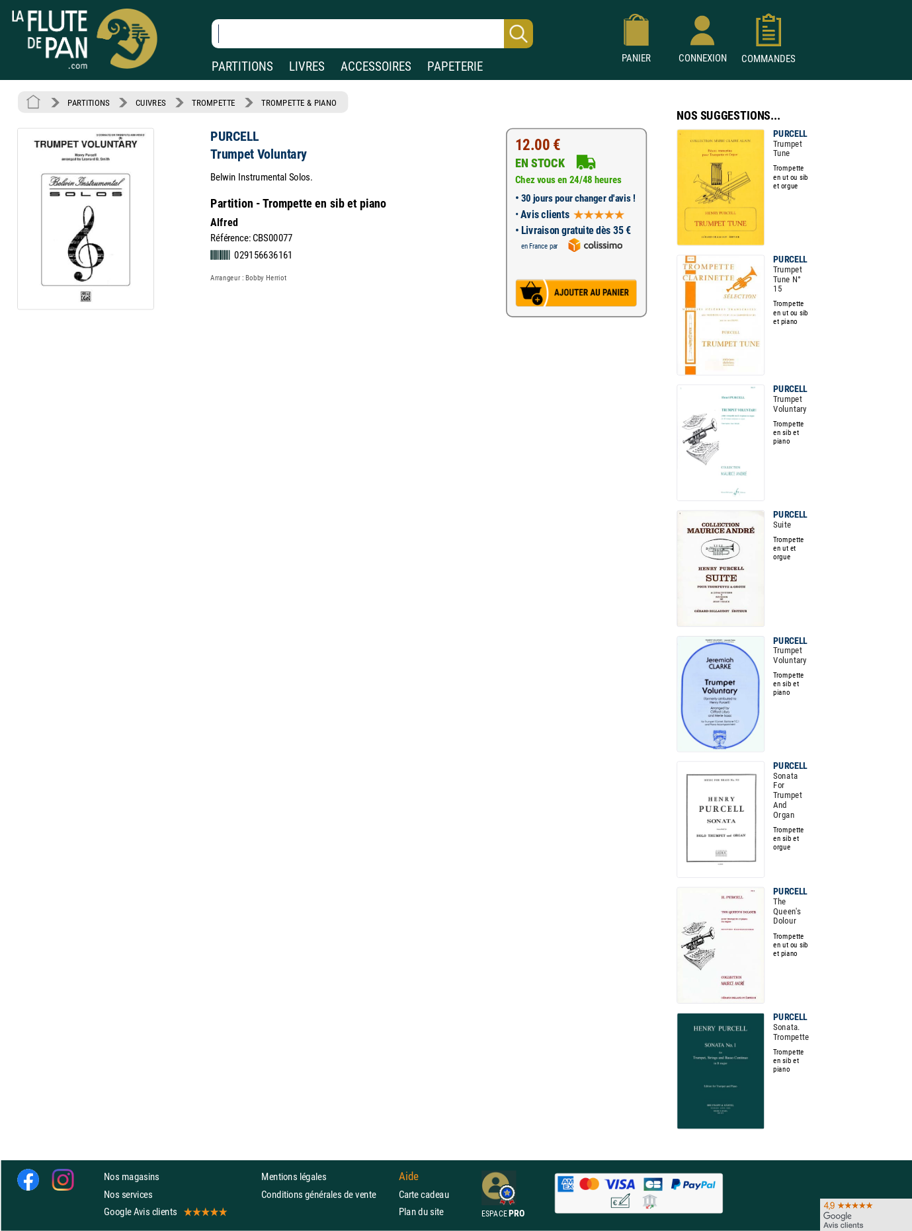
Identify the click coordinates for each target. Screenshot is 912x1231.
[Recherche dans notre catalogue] (372, 33)
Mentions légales (293, 1177)
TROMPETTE (213, 102)
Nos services (128, 1194)
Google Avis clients (165, 1211)
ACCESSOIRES (376, 66)
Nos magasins (131, 1177)
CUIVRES (151, 102)
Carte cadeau (424, 1194)
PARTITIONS (242, 66)
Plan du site (421, 1211)
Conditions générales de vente (327, 1194)
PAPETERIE (455, 66)
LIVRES (307, 66)
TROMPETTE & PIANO (299, 102)
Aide (409, 1176)
